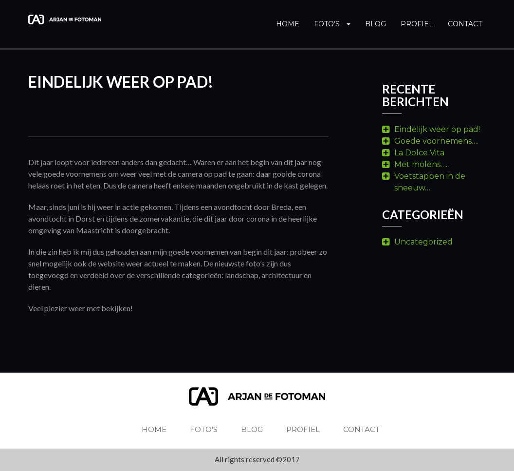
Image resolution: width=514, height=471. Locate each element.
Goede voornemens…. (436, 141)
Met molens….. (421, 164)
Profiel (417, 23)
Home (287, 23)
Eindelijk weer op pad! (437, 129)
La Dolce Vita (419, 152)
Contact (465, 23)
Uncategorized (423, 241)
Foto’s (332, 23)
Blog (375, 23)
